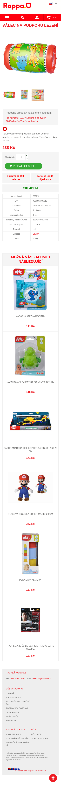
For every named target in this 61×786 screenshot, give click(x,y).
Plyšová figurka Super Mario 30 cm (30, 514)
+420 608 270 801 (18, 678)
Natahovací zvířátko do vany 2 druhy (30, 382)
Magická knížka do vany (30, 316)
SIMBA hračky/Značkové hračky (22, 121)
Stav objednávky (40, 738)
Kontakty (11, 720)
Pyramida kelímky (30, 580)
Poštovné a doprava (17, 708)
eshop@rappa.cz (42, 678)
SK (56, 3)
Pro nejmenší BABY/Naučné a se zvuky (26, 118)
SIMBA (36, 234)
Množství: (10, 157)
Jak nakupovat (14, 697)
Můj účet (36, 734)
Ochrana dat (13, 712)
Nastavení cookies (22, 771)
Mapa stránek (13, 734)
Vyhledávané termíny (17, 738)
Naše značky (13, 716)
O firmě (10, 693)
